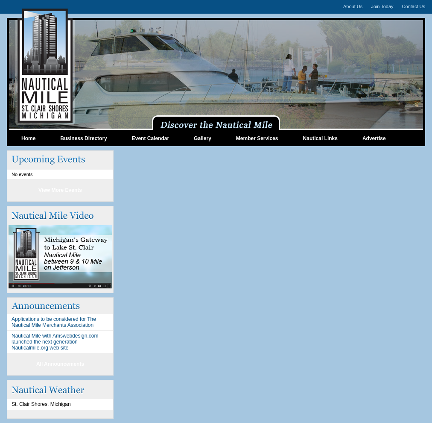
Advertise (374, 138)
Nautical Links (320, 138)
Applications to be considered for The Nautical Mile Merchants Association (54, 322)
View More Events (60, 190)
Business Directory (83, 138)
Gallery (202, 138)
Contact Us (413, 6)
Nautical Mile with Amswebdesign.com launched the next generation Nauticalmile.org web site (55, 342)
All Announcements (60, 364)
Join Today (382, 6)
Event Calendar (150, 138)
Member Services (257, 138)
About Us (352, 6)
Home (28, 138)
